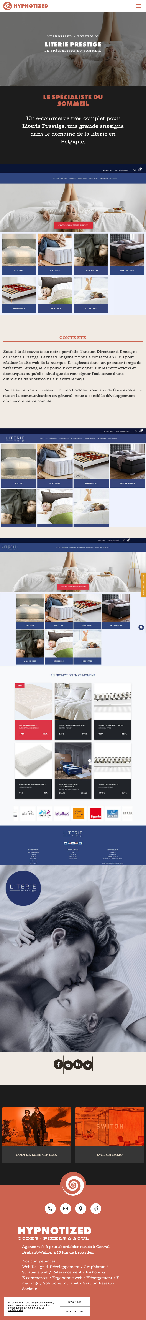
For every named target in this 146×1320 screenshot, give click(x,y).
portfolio (88, 37)
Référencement (67, 1272)
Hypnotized (59, 37)
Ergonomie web (67, 1278)
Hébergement (99, 1278)
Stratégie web (35, 1272)
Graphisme (94, 1267)
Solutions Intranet (61, 1283)
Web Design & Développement (51, 1267)
